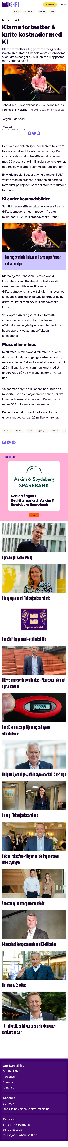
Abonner (46, 5)
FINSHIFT (42, 12)
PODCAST (16, 12)
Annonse (8, 1091)
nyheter (55, 432)
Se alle (33, 519)
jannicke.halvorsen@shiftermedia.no (26, 1113)
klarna (30, 432)
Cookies (8, 1086)
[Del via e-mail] (40, 134)
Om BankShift (11, 1075)
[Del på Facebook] (27, 134)
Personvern (10, 1080)
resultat (7, 432)
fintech (19, 432)
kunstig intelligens (42, 432)
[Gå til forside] (10, 4)
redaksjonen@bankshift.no (20, 1139)
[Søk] (62, 4)
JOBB (52, 12)
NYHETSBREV (29, 12)
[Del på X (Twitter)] (34, 134)
